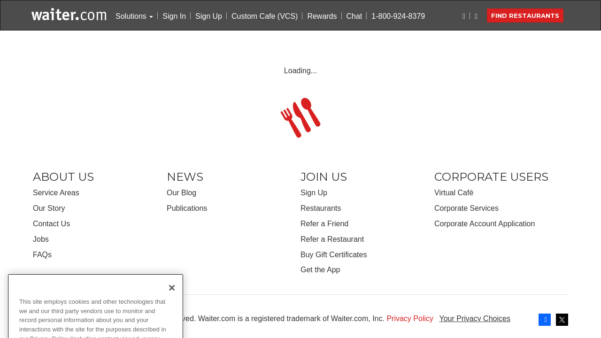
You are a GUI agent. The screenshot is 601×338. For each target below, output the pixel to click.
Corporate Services (466, 208)
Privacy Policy (409, 319)
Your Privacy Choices (474, 319)
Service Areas (56, 193)
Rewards (322, 16)
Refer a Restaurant (332, 239)
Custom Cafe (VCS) (264, 16)
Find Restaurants (525, 15)
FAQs (42, 255)
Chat (354, 16)
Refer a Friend (324, 224)
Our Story (49, 208)
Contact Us (51, 224)
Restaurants (320, 208)
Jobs (41, 239)
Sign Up (208, 16)
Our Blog (181, 193)
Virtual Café (453, 193)
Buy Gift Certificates (333, 255)
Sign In (174, 16)
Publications (187, 208)
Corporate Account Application (484, 224)
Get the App (320, 270)
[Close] (172, 297)
